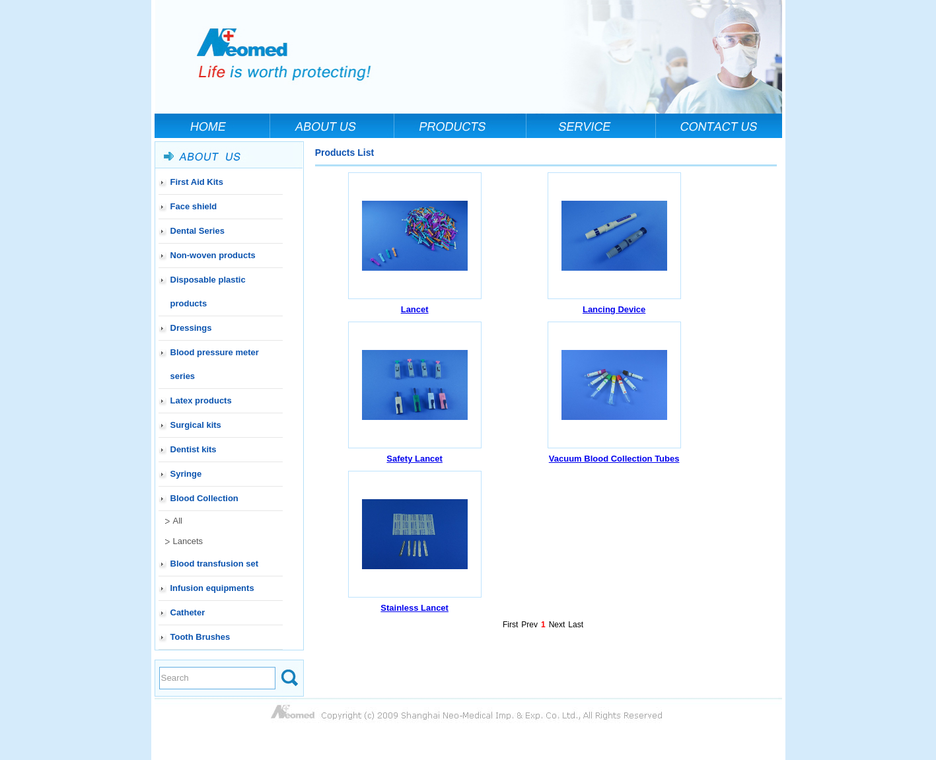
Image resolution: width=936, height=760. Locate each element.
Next (557, 624)
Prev (529, 624)
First (510, 624)
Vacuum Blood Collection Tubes (614, 459)
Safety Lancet (414, 459)
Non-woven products (213, 255)
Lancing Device (614, 309)
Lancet (415, 309)
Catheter (187, 612)
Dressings (191, 328)
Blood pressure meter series (214, 364)
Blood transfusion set (214, 564)
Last (575, 624)
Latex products (201, 400)
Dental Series (197, 231)
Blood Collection (204, 498)
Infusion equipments (212, 588)
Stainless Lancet (414, 608)
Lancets (188, 541)
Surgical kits (195, 425)
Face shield (193, 206)
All (177, 521)
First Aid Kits (196, 182)
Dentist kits (193, 449)
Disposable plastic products (208, 291)
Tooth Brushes (200, 637)
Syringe (186, 474)
